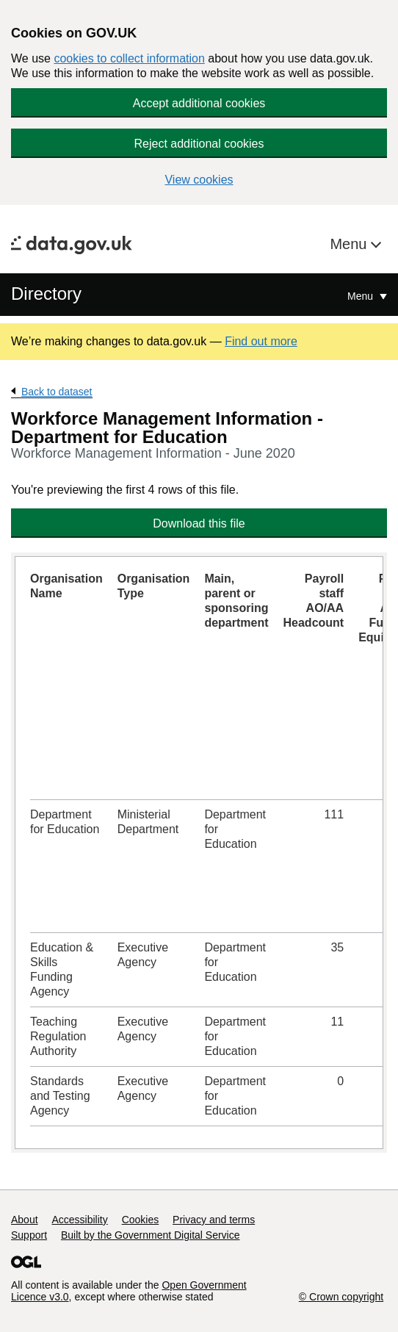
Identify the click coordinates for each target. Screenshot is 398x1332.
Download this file (199, 523)
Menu (350, 244)
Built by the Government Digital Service (150, 1235)
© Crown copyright (341, 1297)
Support (29, 1235)
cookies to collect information (129, 58)
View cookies (198, 179)
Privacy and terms (214, 1219)
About (24, 1219)
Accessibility (79, 1219)
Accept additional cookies (199, 103)
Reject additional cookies (199, 143)
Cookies (140, 1219)
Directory (46, 293)
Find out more (261, 341)
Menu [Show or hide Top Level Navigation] (361, 296)
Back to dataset (57, 391)
